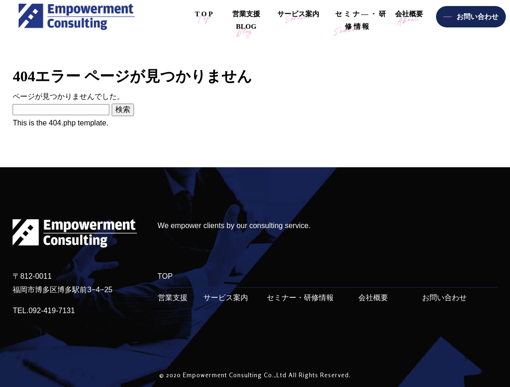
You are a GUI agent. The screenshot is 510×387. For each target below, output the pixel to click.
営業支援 (173, 298)
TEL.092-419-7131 (43, 311)
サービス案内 (225, 298)
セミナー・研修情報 (300, 298)
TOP (165, 276)
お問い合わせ (444, 298)
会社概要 (373, 298)
